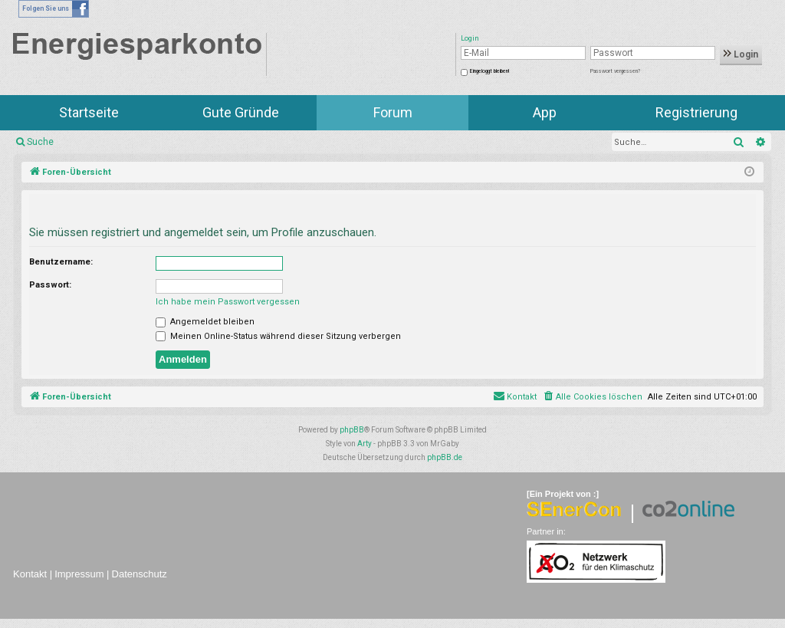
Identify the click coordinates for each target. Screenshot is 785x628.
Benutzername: (61, 262)
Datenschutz (139, 574)
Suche (40, 141)
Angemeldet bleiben (205, 322)
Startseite (89, 112)
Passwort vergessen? (615, 71)
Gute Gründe (240, 112)
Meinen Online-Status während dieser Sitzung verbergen (278, 336)
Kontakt (30, 574)
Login (741, 54)
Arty (364, 443)
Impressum (78, 574)
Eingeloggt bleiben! (489, 71)
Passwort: (50, 285)
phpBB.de (444, 457)
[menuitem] (592, 397)
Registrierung (696, 112)
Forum (392, 112)
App (545, 112)
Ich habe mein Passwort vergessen (228, 302)
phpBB (352, 430)
